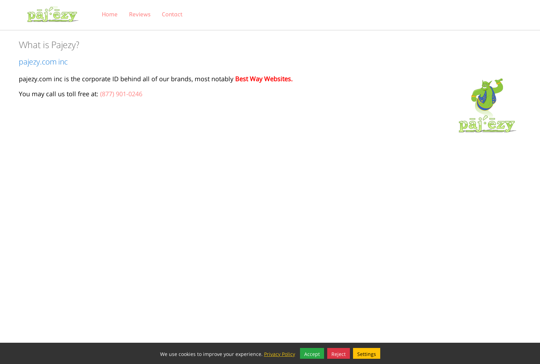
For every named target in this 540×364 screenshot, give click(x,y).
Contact (172, 14)
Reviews (139, 14)
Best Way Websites (263, 77)
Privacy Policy (279, 353)
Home (110, 14)
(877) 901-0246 (121, 92)
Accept (312, 353)
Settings (366, 353)
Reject (338, 353)
